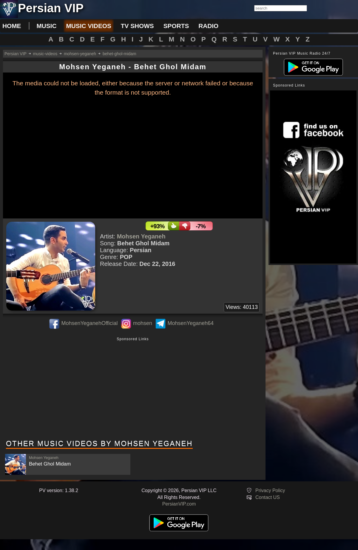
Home (11, 25)
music (46, 25)
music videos (88, 25)
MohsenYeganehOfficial (89, 323)
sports (176, 25)
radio (208, 25)
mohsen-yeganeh (80, 53)
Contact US (267, 497)
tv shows (137, 25)
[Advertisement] (133, 389)
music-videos (45, 53)
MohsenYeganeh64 (191, 323)
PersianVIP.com (179, 503)
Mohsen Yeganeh (141, 236)
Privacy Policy (270, 490)
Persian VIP (15, 53)
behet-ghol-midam (119, 53)
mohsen (142, 323)
